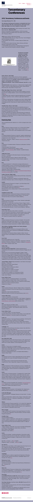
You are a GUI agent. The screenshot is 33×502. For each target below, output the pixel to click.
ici (28, 70)
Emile (10, 302)
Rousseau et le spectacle (24, 139)
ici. (19, 188)
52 (26, 293)
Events (23, 3)
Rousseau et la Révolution (10, 150)
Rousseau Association (9, 499)
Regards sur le (17, 171)
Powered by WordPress (18, 499)
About (20, 3)
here (27, 69)
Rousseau (28, 4)
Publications (28, 3)
